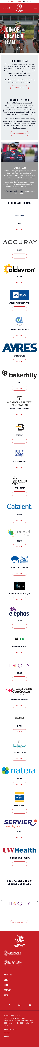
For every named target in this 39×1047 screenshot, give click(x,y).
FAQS (6, 995)
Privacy (7, 1033)
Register (6, 8)
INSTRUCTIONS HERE (19, 133)
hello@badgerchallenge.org (13, 191)
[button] (19, 49)
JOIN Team (19, 811)
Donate (7, 979)
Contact (7, 990)
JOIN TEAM (19, 229)
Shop (6, 985)
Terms (6, 1036)
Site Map (7, 1040)
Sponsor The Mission (19, 922)
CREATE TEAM (19, 87)
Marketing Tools (10, 1029)
